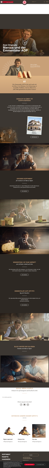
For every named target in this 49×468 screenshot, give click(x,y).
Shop (4, 456)
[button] (24, 32)
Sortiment (6, 444)
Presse (2, 459)
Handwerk (6, 449)
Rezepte (5, 447)
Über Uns (5, 454)
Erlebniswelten (8, 451)
